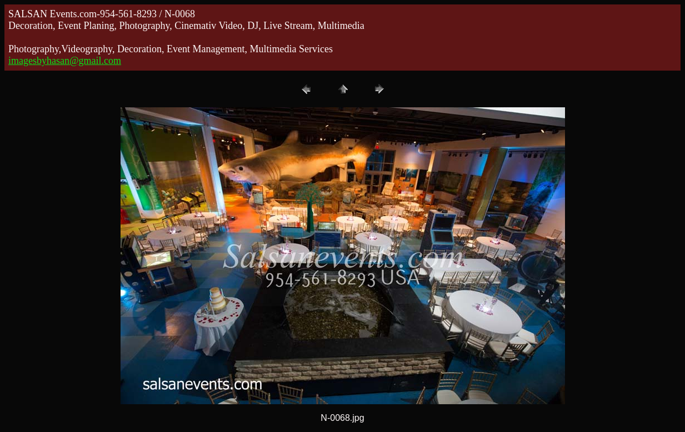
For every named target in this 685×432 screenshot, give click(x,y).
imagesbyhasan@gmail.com (64, 60)
